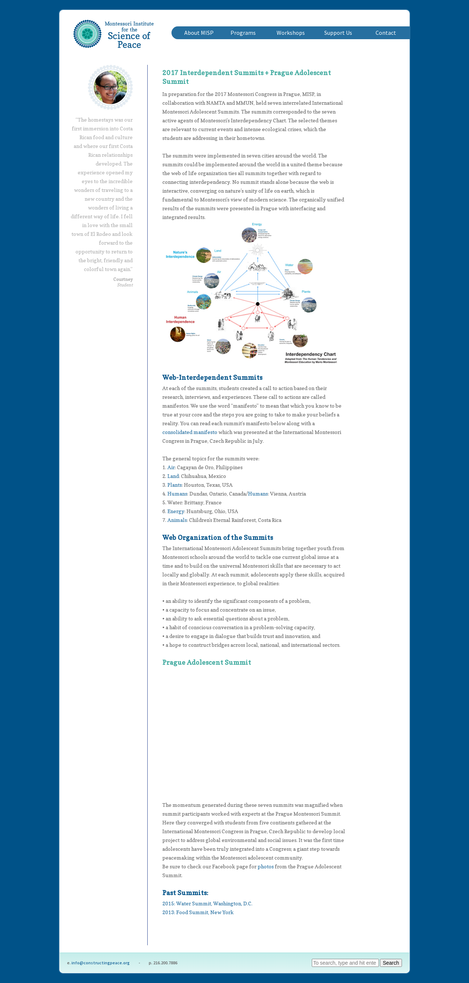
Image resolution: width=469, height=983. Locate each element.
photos (266, 866)
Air (171, 467)
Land (173, 476)
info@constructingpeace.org (100, 962)
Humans (177, 493)
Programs (243, 32)
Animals (177, 520)
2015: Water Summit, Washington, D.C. (207, 903)
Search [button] (391, 963)
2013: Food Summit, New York (198, 912)
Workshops (291, 32)
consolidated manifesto (189, 432)
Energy (175, 511)
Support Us (338, 32)
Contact (386, 32)
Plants (174, 485)
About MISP (199, 32)
